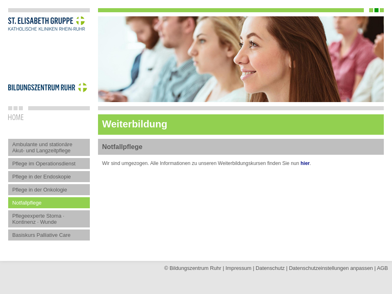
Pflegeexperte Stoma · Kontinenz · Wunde (38, 219)
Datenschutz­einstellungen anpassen (331, 268)
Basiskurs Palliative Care (41, 235)
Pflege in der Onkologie (39, 190)
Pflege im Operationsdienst (44, 163)
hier (305, 163)
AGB (382, 268)
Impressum (238, 268)
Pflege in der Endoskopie (41, 177)
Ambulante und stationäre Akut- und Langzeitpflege (42, 147)
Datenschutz (270, 268)
